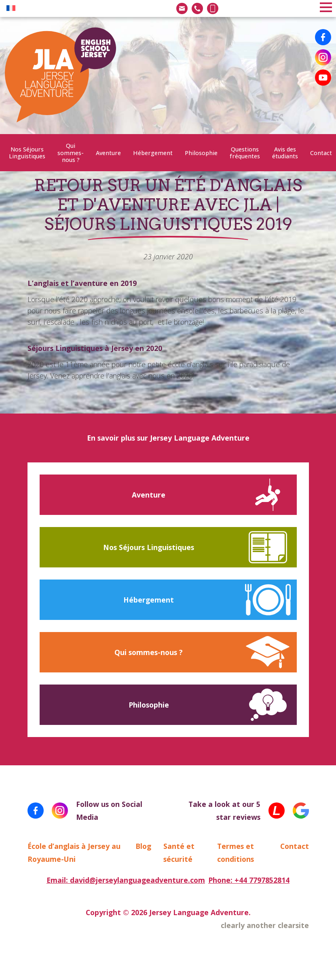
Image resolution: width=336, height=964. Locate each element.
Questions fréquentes (245, 152)
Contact (321, 153)
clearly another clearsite (265, 925)
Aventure (108, 153)
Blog (143, 846)
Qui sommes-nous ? (70, 153)
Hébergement (153, 153)
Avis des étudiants (285, 152)
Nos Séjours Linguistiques (27, 152)
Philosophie (201, 153)
